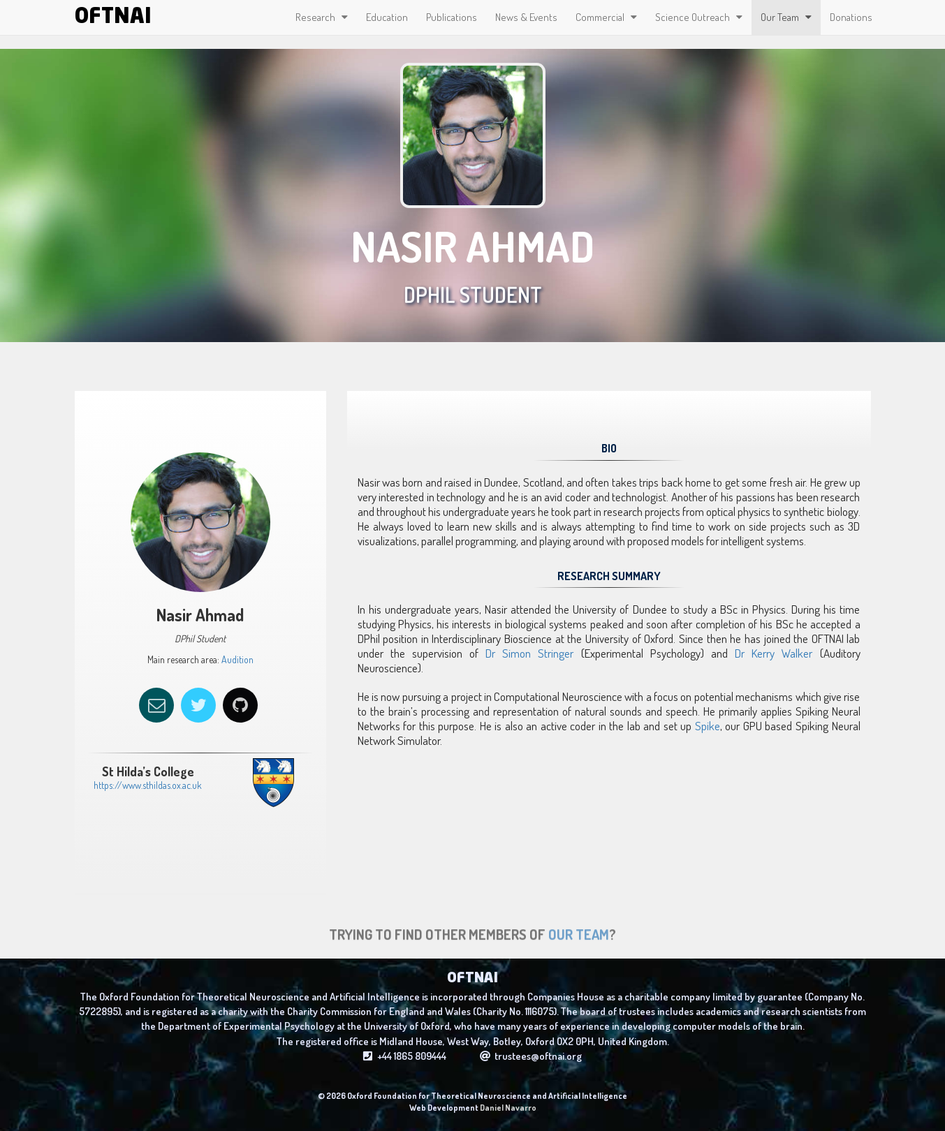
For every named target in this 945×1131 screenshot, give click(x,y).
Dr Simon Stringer (529, 653)
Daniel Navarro (508, 1107)
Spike (707, 725)
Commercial (606, 17)
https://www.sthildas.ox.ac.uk (141, 785)
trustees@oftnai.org (531, 1063)
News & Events (526, 17)
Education (387, 17)
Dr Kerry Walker (773, 653)
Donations (851, 17)
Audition (237, 659)
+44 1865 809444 (404, 1063)
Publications (451, 17)
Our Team (786, 17)
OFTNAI (113, 17)
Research (321, 17)
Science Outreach (698, 17)
